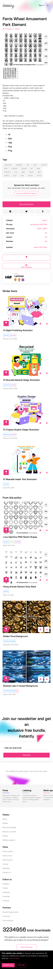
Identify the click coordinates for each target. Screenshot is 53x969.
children (23, 168)
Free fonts (6, 916)
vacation (43, 165)
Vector (17, 29)
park (27, 165)
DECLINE (21, 965)
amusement (19, 165)
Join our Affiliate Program (26, 193)
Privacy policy (8, 851)
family (38, 168)
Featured (13, 335)
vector (39, 175)
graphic (30, 175)
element (31, 172)
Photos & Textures (9, 641)
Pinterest (6, 901)
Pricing (5, 836)
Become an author (9, 832)
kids (31, 168)
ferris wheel (8, 165)
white (39, 172)
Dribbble (6, 884)
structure (7, 172)
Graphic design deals (10, 912)
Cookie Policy (14, 958)
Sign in (41, 5)
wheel (22, 175)
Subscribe (26, 755)
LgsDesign (19, 276)
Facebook (6, 896)
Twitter (5, 888)
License (5, 864)
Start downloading (9, 827)
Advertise (6, 868)
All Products (8, 29)
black (15, 175)
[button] (47, 5)
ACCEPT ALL (8, 965)
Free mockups (8, 920)
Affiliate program (9, 840)
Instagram (6, 892)
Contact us (7, 872)
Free (11, 541)
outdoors (14, 168)
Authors (5, 823)
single (23, 172)
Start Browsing (26, 947)
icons (5, 168)
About (5, 819)
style (16, 172)
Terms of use (7, 856)
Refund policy (8, 860)
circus (35, 165)
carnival (6, 175)
